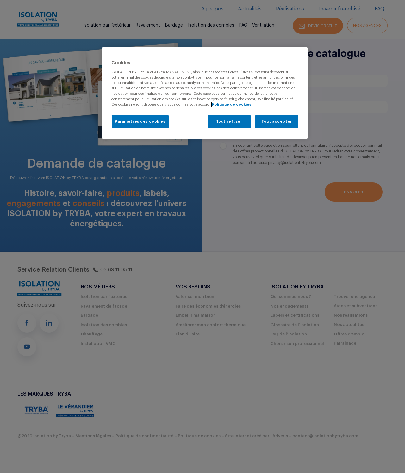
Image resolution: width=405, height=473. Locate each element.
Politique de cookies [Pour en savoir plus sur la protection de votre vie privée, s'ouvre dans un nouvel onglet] (231, 104)
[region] (205, 93)
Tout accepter (276, 121)
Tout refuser (229, 121)
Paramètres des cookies (140, 121)
